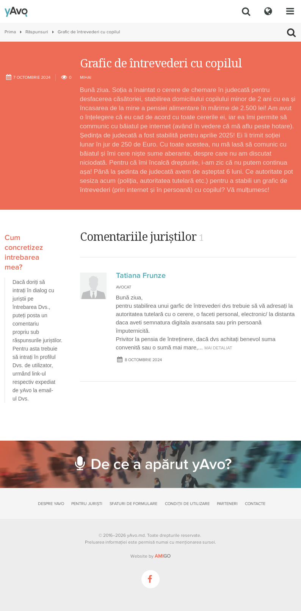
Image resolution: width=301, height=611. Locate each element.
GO (163, 556)
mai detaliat (218, 348)
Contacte (255, 503)
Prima (10, 32)
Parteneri (227, 503)
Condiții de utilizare (187, 503)
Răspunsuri (36, 32)
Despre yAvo (51, 503)
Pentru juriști (86, 503)
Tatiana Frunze (141, 275)
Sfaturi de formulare (133, 503)
